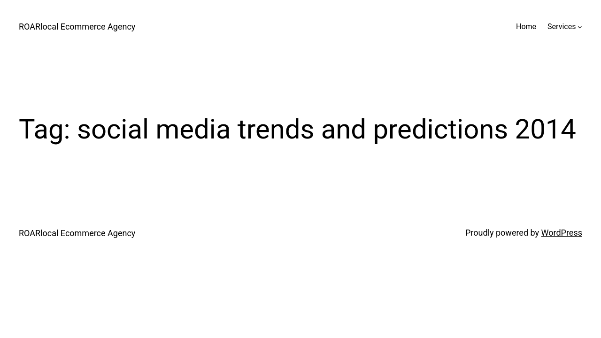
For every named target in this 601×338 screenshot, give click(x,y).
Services (561, 26)
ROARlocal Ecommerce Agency (77, 26)
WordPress (561, 233)
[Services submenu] (580, 26)
